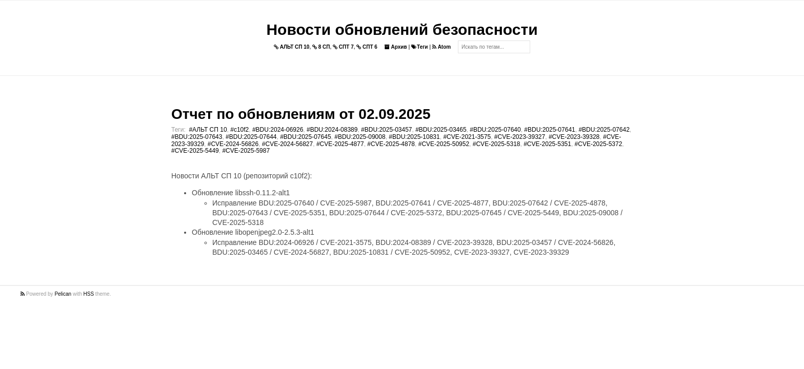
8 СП (321, 47)
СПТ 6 (366, 47)
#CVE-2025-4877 (340, 144)
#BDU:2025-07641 (549, 129)
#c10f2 (239, 129)
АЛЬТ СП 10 (292, 47)
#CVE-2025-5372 (598, 144)
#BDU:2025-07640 (495, 129)
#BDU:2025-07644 (251, 136)
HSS (89, 294)
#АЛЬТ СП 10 (208, 129)
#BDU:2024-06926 (277, 129)
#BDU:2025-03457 (386, 129)
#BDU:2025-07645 (305, 136)
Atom (441, 47)
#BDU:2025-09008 (359, 136)
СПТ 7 (343, 47)
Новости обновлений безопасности (401, 29)
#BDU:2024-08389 (332, 129)
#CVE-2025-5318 (496, 144)
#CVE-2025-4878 (391, 144)
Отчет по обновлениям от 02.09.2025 (300, 114)
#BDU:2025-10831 (414, 136)
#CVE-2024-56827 (287, 144)
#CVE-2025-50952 (443, 144)
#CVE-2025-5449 (195, 150)
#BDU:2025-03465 (440, 129)
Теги (419, 47)
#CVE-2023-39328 (574, 136)
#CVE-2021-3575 (467, 136)
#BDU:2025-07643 (196, 136)
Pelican (62, 294)
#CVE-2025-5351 (547, 144)
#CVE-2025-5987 (246, 150)
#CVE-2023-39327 (519, 136)
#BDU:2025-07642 (603, 129)
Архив (396, 47)
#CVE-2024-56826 (233, 144)
